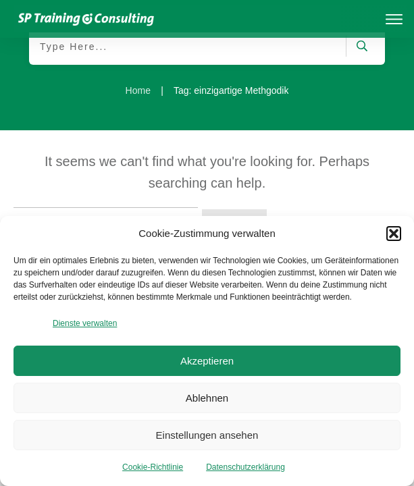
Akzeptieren (207, 361)
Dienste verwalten (85, 323)
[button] (393, 233)
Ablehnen (207, 398)
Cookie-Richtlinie (152, 467)
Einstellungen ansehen (207, 435)
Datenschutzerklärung (245, 467)
